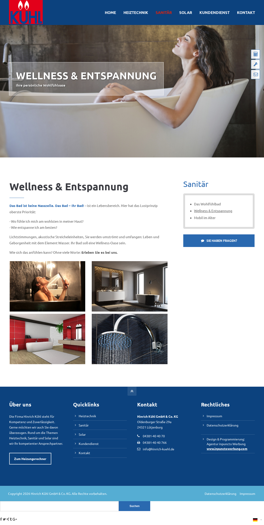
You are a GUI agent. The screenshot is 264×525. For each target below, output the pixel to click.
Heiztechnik (87, 416)
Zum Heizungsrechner (30, 459)
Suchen (134, 506)
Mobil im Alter (205, 217)
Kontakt (84, 453)
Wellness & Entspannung (213, 211)
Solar (82, 434)
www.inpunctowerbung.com (227, 448)
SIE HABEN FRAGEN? (219, 240)
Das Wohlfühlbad (207, 204)
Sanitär (84, 425)
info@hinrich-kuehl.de (158, 449)
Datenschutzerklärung (222, 425)
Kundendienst (89, 443)
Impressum (214, 416)
